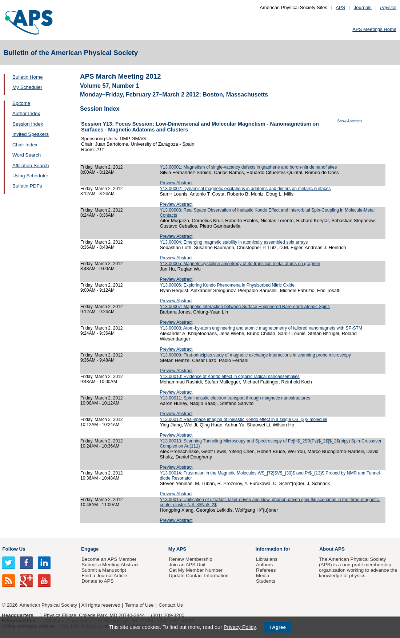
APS (340, 7)
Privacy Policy (240, 627)
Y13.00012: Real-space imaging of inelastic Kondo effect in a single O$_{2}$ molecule (243, 419)
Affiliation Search (30, 165)
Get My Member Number (196, 570)
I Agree (277, 627)
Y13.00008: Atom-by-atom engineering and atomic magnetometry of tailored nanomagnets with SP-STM (261, 328)
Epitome (21, 103)
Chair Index (24, 144)
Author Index (26, 113)
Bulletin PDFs (27, 186)
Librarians (266, 559)
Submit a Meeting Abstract (110, 564)
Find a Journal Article (104, 575)
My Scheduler (27, 87)
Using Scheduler (30, 175)
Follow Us (13, 549)
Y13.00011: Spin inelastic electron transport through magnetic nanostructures (235, 398)
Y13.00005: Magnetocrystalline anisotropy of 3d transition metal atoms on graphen (240, 263)
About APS (332, 549)
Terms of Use (139, 605)
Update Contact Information (198, 575)
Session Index (27, 124)
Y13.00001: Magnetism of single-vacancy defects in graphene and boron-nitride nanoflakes (248, 167)
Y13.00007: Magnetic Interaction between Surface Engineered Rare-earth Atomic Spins (244, 306)
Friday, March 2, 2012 (101, 167)
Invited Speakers (30, 134)
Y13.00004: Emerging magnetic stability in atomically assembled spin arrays (234, 242)
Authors (264, 564)
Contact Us (171, 605)
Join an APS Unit (187, 564)
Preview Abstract (176, 182)
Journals (363, 7)
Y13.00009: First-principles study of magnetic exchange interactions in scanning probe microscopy (255, 355)
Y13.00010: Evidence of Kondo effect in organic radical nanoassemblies (230, 376)
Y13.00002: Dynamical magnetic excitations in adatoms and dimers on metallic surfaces (245, 188)
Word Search (26, 155)
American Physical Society (48, 605)
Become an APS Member (108, 559)
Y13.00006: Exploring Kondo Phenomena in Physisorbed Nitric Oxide (227, 285)
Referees (266, 570)
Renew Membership (190, 559)
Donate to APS (97, 581)
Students (265, 581)
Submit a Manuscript (103, 570)
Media (262, 575)
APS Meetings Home (374, 29)
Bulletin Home (27, 77)
